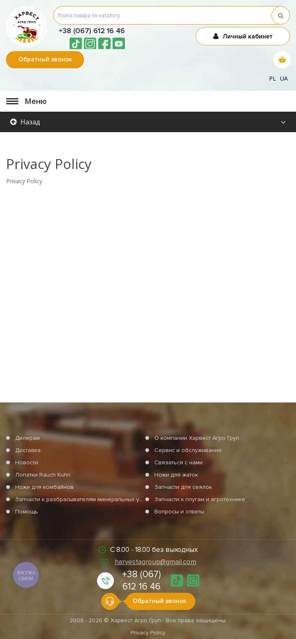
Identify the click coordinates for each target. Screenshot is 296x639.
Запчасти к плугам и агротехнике (199, 499)
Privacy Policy (148, 632)
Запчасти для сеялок (183, 487)
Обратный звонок (45, 59)
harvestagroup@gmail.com (155, 562)
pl (272, 78)
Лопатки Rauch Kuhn (42, 474)
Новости (26, 462)
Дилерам (27, 437)
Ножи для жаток (176, 474)
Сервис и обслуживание (188, 450)
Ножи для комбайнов (44, 487)
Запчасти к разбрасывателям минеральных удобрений (91, 499)
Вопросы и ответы (179, 511)
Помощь (26, 511)
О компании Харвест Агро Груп (196, 437)
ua (284, 78)
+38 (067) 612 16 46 (92, 30)
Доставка (28, 450)
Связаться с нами (178, 462)
